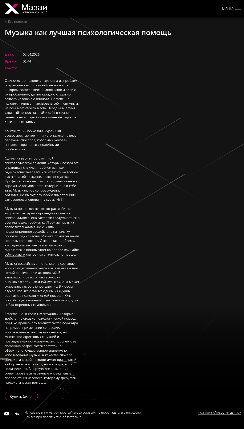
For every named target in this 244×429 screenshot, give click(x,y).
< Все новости (16, 21)
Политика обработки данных (219, 412)
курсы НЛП (54, 130)
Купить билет (21, 396)
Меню (228, 8)
